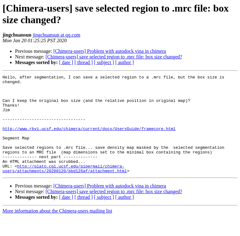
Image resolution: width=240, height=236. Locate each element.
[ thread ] (83, 62)
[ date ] (66, 62)
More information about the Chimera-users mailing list (57, 230)
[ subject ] (104, 62)
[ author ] (124, 62)
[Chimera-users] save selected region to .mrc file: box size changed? (114, 56)
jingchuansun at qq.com (56, 35)
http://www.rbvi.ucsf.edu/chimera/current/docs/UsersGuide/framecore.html (89, 140)
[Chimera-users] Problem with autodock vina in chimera (109, 51)
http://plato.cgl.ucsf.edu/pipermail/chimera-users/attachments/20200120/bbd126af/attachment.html (64, 187)
